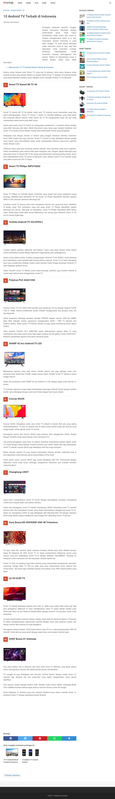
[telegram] (69, 738)
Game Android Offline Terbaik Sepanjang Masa (97, 60)
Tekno (52, 3)
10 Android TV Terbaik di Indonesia (99, 115)
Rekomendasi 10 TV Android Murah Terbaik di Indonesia (31, 67)
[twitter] (25, 738)
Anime (28, 3)
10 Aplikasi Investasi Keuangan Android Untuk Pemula (97, 40)
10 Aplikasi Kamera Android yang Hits (98, 22)
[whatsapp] (54, 738)
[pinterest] (40, 738)
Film (36, 3)
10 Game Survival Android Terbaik (98, 53)
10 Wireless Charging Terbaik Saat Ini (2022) (98, 98)
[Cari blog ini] (110, 3)
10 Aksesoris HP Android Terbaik (98, 91)
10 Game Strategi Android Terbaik (98, 65)
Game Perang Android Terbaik (97, 77)
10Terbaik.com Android (60, 796)
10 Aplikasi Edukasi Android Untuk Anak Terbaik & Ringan (98, 34)
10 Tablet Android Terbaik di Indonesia (96, 110)
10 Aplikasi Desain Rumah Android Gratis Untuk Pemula (98, 16)
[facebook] (10, 738)
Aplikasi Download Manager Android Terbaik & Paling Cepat (97, 28)
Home (20, 3)
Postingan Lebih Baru (12, 775)
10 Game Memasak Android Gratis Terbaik (99, 72)
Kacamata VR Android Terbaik (97, 103)
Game (44, 3)
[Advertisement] (23, 42)
